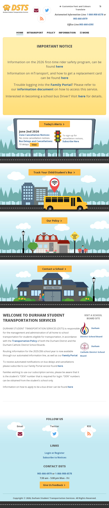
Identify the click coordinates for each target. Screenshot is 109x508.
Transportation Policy (24, 340)
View (34, 144)
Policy (51, 32)
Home (19, 32)
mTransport (35, 32)
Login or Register (54, 452)
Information (67, 32)
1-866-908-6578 (95, 14)
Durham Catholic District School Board (92, 351)
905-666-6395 (86, 24)
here (59, 66)
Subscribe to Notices (54, 457)
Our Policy (54, 220)
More (84, 32)
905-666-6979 (80, 18)
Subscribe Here (70, 141)
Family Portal (61, 84)
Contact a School (54, 269)
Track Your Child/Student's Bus (54, 172)
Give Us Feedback (54, 485)
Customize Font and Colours (75, 6)
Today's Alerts (54, 124)
